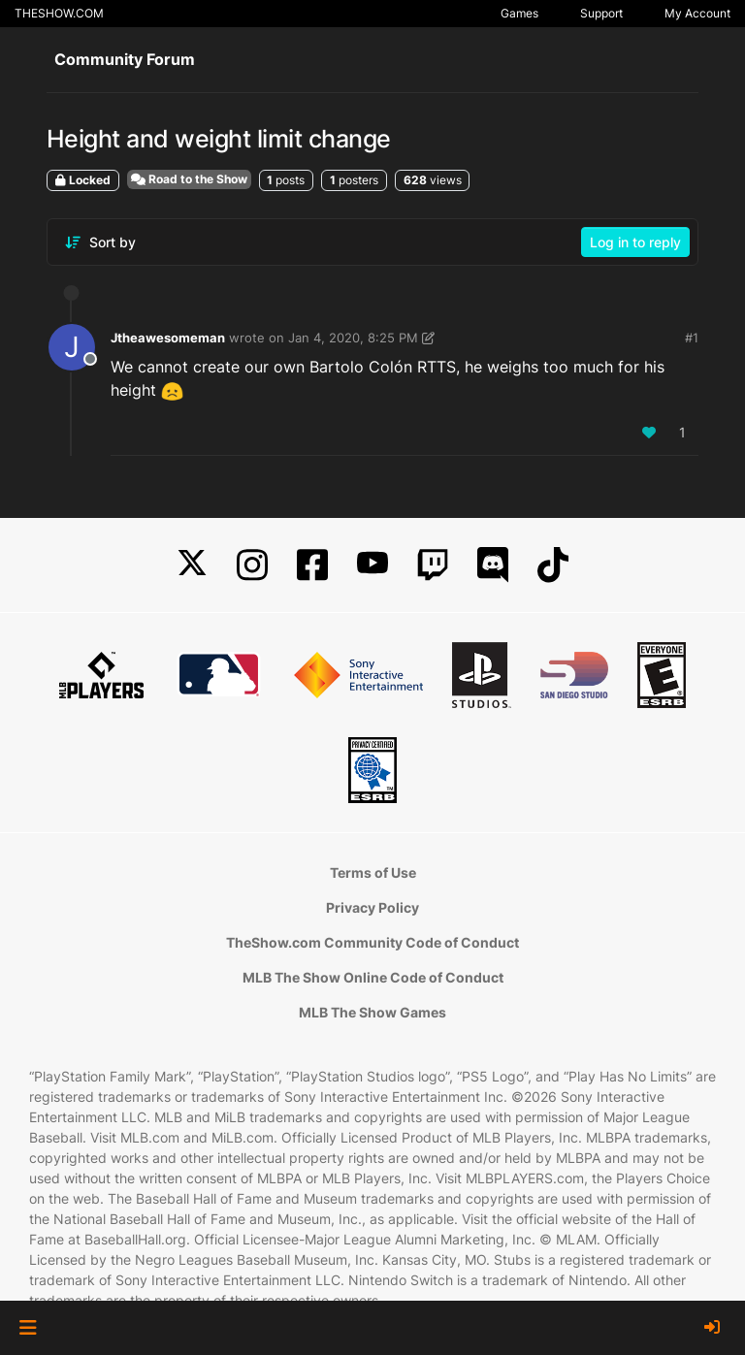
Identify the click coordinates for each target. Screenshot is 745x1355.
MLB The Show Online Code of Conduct (373, 977)
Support (601, 13)
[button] (28, 1327)
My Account (697, 13)
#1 (691, 337)
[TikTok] (552, 565)
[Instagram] (252, 565)
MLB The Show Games (372, 1012)
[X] (192, 565)
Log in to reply (635, 242)
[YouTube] (372, 565)
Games (519, 13)
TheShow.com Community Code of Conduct (372, 942)
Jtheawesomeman (168, 337)
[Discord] (492, 565)
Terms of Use (373, 872)
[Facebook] (312, 565)
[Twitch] (432, 565)
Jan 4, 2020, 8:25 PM (353, 337)
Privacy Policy (372, 907)
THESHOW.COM (59, 13)
